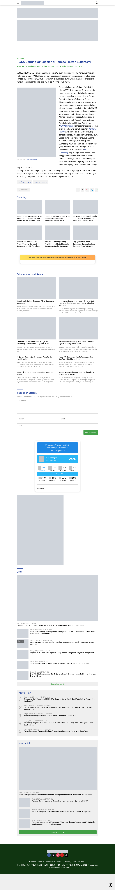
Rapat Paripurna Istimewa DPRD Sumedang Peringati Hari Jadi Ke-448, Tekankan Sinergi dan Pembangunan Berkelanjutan (29, 218)
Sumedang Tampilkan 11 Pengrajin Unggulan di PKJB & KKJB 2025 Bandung (59, 663)
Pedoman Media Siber (54, 862)
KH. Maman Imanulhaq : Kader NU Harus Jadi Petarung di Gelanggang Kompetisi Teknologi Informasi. (76, 303)
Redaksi (41, 862)
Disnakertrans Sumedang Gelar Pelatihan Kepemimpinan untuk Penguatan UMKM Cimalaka (62, 643)
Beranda (32, 862)
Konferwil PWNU (24, 182)
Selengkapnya (57, 684)
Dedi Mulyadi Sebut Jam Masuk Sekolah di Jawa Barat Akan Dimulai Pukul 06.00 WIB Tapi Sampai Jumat (58, 708)
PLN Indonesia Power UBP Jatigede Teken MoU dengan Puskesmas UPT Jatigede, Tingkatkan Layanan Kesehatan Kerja (63, 823)
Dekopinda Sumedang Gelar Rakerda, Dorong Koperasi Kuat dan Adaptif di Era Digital (50, 625)
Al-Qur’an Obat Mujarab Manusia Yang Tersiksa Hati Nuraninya (35, 358)
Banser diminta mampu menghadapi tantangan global (35, 373)
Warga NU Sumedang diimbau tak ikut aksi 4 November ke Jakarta (76, 373)
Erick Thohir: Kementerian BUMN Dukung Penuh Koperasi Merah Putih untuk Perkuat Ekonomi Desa (63, 675)
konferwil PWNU (32, 159)
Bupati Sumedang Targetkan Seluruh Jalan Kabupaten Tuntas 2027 (50, 716)
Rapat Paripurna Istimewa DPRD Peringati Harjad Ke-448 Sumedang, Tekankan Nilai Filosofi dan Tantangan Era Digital (57, 218)
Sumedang (21, 58)
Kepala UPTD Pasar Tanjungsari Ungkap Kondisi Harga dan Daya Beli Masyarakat (62, 653)
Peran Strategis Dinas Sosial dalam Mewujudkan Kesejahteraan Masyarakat (61, 811)
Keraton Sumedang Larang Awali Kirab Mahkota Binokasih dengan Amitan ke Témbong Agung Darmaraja (57, 244)
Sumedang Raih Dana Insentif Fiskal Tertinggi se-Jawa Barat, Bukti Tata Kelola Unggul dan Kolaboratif (59, 700)
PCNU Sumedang (67, 126)
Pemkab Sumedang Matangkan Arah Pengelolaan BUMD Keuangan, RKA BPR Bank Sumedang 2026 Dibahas (62, 633)
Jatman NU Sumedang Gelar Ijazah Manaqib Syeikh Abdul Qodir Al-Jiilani (76, 343)
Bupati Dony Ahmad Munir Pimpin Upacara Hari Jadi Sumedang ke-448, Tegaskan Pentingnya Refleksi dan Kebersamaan (28, 244)
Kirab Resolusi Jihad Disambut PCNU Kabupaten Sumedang (35, 302)
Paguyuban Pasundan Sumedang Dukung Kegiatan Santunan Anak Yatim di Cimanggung (84, 244)
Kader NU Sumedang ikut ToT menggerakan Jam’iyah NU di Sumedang (76, 358)
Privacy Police (70, 862)
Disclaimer (82, 862)
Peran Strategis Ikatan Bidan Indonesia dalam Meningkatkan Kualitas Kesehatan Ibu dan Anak (55, 795)
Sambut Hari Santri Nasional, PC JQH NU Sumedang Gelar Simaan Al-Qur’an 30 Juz (33, 343)
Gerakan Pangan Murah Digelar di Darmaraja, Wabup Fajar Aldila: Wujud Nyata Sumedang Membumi (85, 218)
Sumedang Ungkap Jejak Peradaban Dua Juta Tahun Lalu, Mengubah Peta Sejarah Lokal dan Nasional (58, 724)
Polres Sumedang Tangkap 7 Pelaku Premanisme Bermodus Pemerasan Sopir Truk (56, 731)
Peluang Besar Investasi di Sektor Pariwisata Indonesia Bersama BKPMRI (60, 801)
